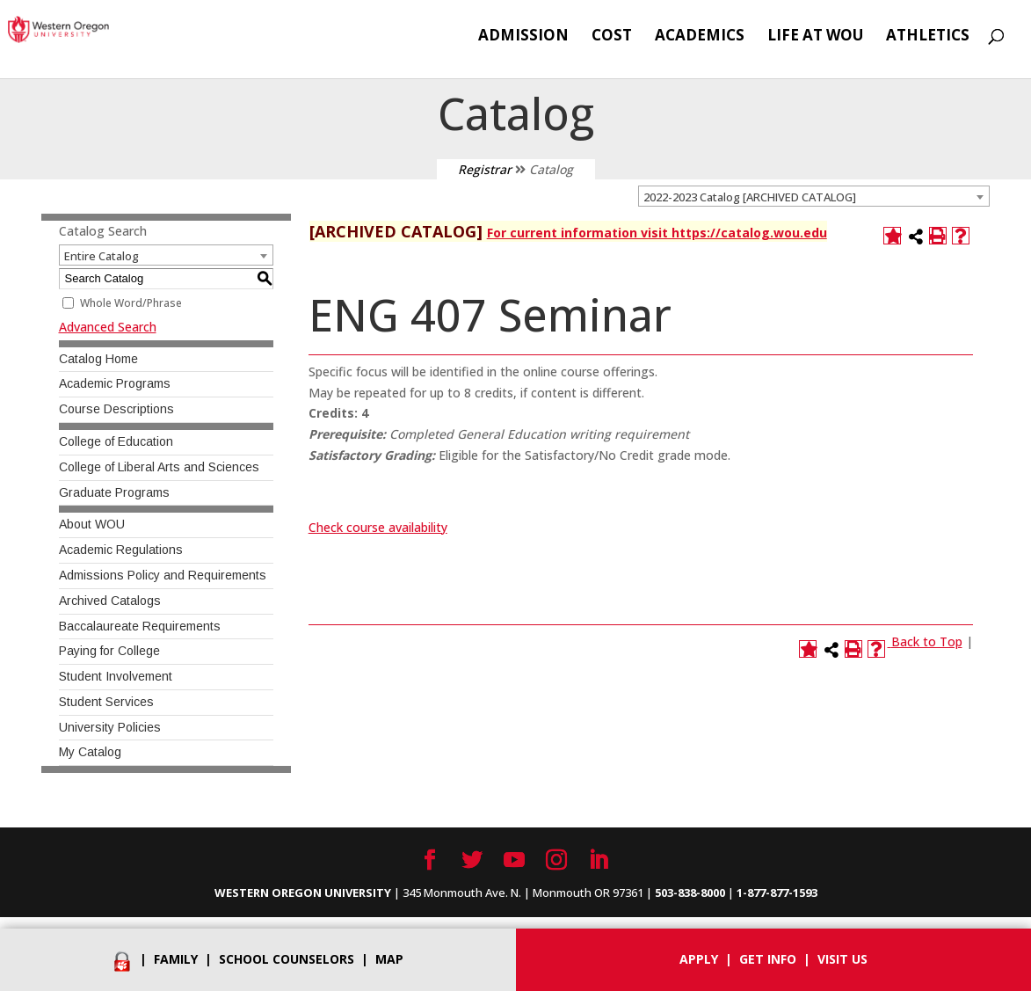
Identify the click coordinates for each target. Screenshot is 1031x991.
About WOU (92, 524)
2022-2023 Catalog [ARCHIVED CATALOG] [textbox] (749, 197)
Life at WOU (815, 37)
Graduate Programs (114, 492)
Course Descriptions (116, 409)
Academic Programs (115, 383)
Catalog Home (98, 359)
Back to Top (926, 641)
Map (389, 959)
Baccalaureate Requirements (140, 626)
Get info (767, 959)
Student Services (106, 702)
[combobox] (814, 196)
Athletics (927, 37)
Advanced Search (107, 326)
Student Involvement (115, 676)
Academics (699, 37)
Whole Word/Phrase (131, 302)
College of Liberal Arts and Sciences (159, 467)
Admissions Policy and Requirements (162, 575)
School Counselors (286, 959)
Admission (523, 37)
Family (176, 959)
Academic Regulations (121, 550)
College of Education (116, 441)
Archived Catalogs (110, 601)
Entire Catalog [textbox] (101, 256)
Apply (698, 959)
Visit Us (842, 959)
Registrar (485, 169)
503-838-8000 (690, 892)
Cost (612, 37)
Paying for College (109, 651)
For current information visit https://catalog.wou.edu (657, 232)
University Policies (110, 727)
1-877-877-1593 (777, 892)
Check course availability (378, 527)
